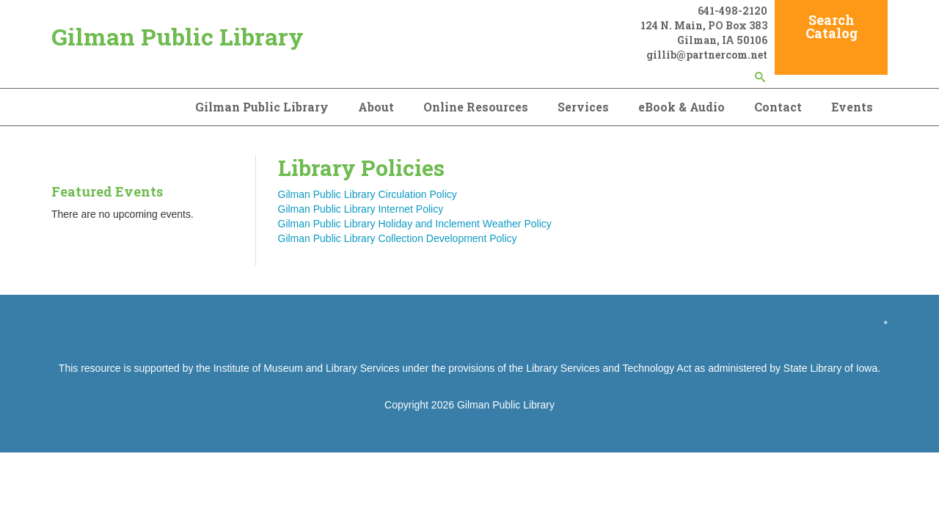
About (376, 106)
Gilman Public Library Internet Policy (361, 209)
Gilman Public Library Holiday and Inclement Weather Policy (415, 224)
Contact (778, 106)
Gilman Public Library (177, 36)
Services (583, 106)
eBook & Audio (681, 106)
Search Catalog (831, 26)
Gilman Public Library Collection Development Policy (397, 238)
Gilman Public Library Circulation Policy (367, 194)
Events (852, 106)
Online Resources (475, 106)
